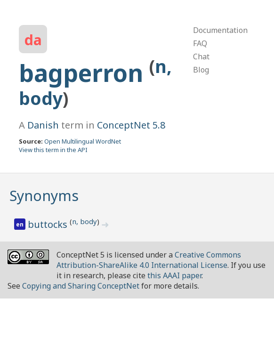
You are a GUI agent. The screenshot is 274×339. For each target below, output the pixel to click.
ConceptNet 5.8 (131, 125)
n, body (84, 221)
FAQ (200, 43)
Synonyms (44, 195)
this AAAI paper (174, 275)
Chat (201, 56)
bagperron (84, 73)
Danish (43, 125)
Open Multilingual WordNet (82, 141)
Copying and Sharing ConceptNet (80, 286)
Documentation (220, 30)
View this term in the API (53, 149)
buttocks (49, 224)
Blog (201, 70)
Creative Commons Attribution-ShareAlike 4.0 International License (148, 260)
